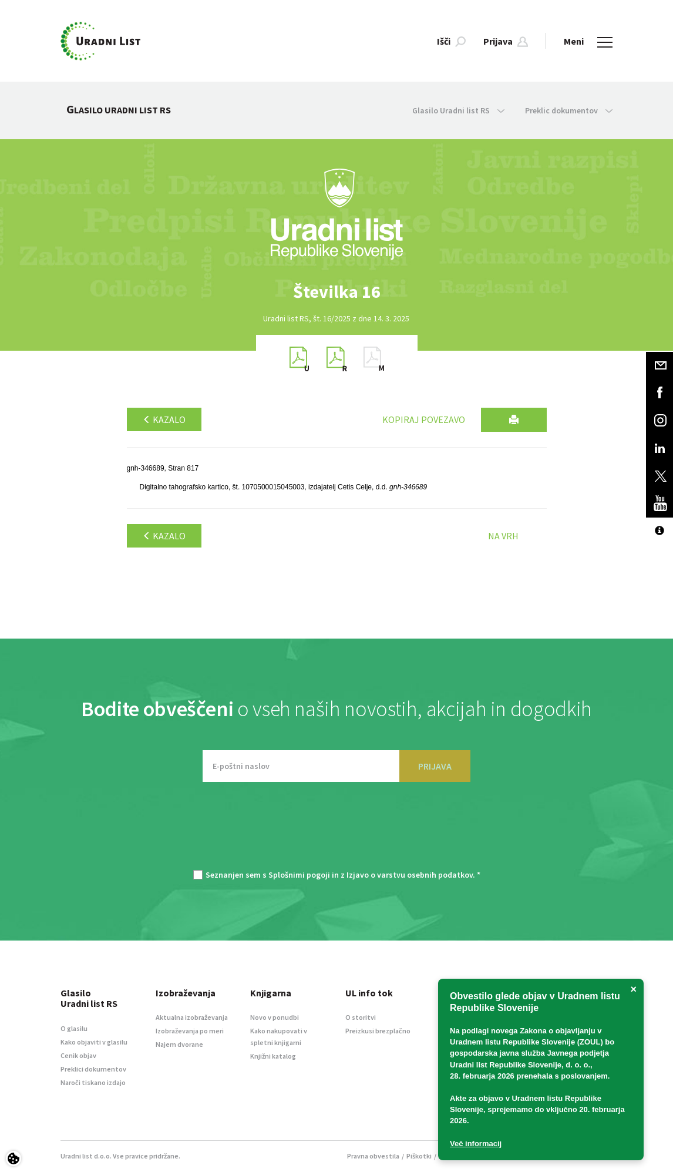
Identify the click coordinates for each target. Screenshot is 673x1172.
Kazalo (164, 419)
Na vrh (503, 536)
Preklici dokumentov (93, 1068)
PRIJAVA (435, 766)
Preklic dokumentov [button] (569, 110)
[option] (336, 291)
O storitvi (360, 1017)
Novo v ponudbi (274, 1017)
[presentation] (336, 832)
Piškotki (419, 1155)
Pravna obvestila (373, 1155)
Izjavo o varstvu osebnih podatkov (409, 874)
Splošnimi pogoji (299, 874)
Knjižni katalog (273, 1056)
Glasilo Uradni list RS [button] (458, 110)
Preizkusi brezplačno (377, 1030)
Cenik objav (78, 1055)
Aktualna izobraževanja (192, 1017)
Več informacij (476, 1143)
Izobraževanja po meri (190, 1030)
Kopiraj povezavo (423, 419)
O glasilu (74, 1028)
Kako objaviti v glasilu (93, 1041)
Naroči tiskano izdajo (93, 1082)
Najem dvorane (179, 1044)
